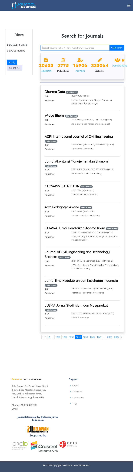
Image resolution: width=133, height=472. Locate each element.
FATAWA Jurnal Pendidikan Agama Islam (75, 228)
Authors (80, 71)
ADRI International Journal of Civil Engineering (79, 137)
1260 (92, 337)
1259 (85, 337)
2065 (109, 337)
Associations (119, 65)
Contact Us (78, 397)
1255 (58, 337)
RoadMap (77, 391)
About (75, 385)
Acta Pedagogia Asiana (62, 207)
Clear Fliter (14, 67)
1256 (65, 337)
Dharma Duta (55, 92)
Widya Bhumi (54, 116)
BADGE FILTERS (16, 50)
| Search (116, 47)
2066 (116, 337)
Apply (12, 62)
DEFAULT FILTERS (17, 44)
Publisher (49, 100)
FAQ (74, 403)
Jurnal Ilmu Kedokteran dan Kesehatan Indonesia (81, 281)
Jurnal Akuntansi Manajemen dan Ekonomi (76, 161)
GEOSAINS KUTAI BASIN (62, 186)
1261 (99, 337)
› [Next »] (121, 337)
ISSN (47, 96)
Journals (46, 71)
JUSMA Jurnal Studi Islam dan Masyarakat (76, 305)
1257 (71, 337)
